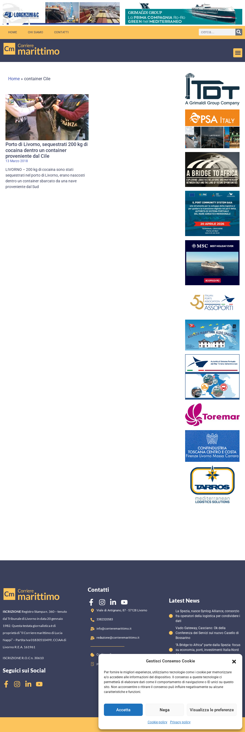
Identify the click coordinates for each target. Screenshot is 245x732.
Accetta (123, 709)
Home (12, 32)
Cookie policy (157, 722)
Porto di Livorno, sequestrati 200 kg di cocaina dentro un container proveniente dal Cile (46, 150)
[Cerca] (238, 32)
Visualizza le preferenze (212, 709)
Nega (165, 709)
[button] (234, 661)
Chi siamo (35, 32)
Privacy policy (180, 722)
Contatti (61, 32)
